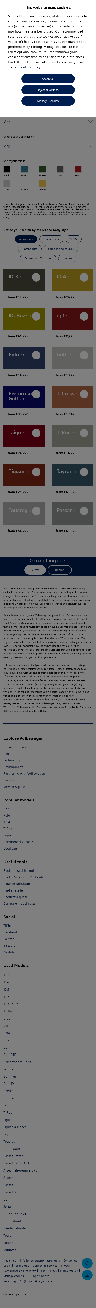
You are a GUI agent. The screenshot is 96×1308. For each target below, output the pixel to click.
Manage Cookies (48, 101)
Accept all (48, 78)
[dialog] (48, 654)
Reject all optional (48, 90)
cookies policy (30, 67)
